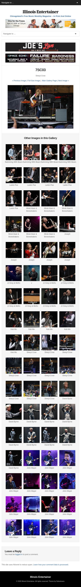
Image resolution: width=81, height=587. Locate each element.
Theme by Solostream (56, 581)
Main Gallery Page (49, 81)
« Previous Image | (20, 81)
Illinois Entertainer (40, 11)
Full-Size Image (34, 81)
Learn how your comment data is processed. (51, 565)
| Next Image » (63, 81)
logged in (18, 554)
